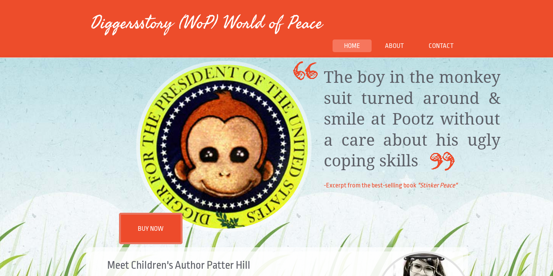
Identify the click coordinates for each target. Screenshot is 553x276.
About (394, 45)
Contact (441, 45)
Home (352, 45)
